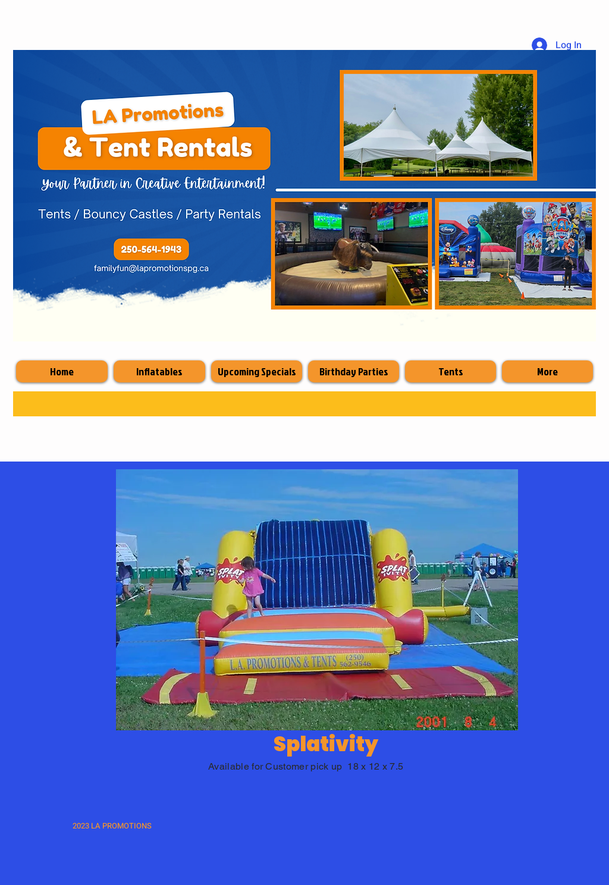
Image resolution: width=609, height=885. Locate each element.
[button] (317, 599)
